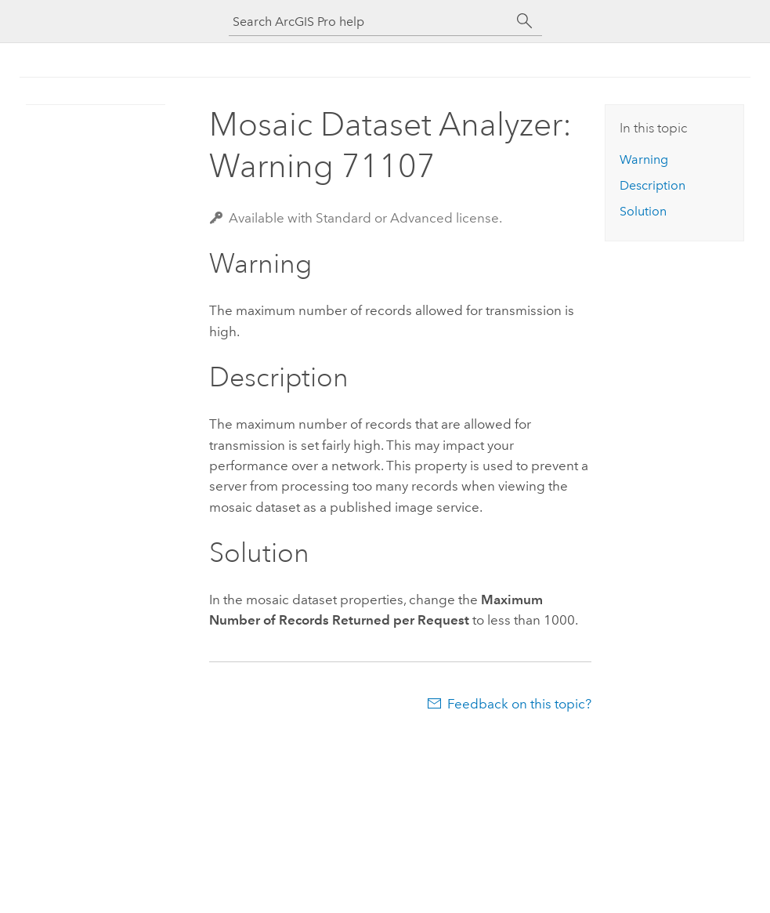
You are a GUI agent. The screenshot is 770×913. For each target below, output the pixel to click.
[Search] (525, 21)
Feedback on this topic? (519, 704)
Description (652, 185)
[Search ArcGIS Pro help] (370, 21)
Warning (644, 159)
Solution (643, 211)
